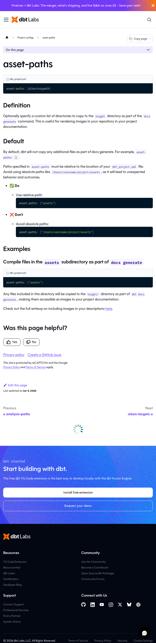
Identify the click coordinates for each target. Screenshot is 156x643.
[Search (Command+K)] (149, 19)
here (108, 308)
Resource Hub (11, 567)
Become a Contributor (95, 567)
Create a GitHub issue (44, 354)
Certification (10, 579)
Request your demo (78, 505)
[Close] (153, 5)
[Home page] (7, 37)
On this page (15, 50)
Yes (12, 342)
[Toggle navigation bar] (6, 20)
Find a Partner (11, 616)
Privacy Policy (11, 367)
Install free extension (78, 492)
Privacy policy (13, 354)
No (31, 342)
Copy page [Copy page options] (140, 39)
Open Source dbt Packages (97, 573)
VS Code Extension (14, 562)
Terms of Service (36, 367)
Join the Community (93, 562)
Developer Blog (12, 585)
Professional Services (16, 610)
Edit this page (15, 385)
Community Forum (93, 579)
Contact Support (13, 604)
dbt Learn (9, 573)
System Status (12, 622)
